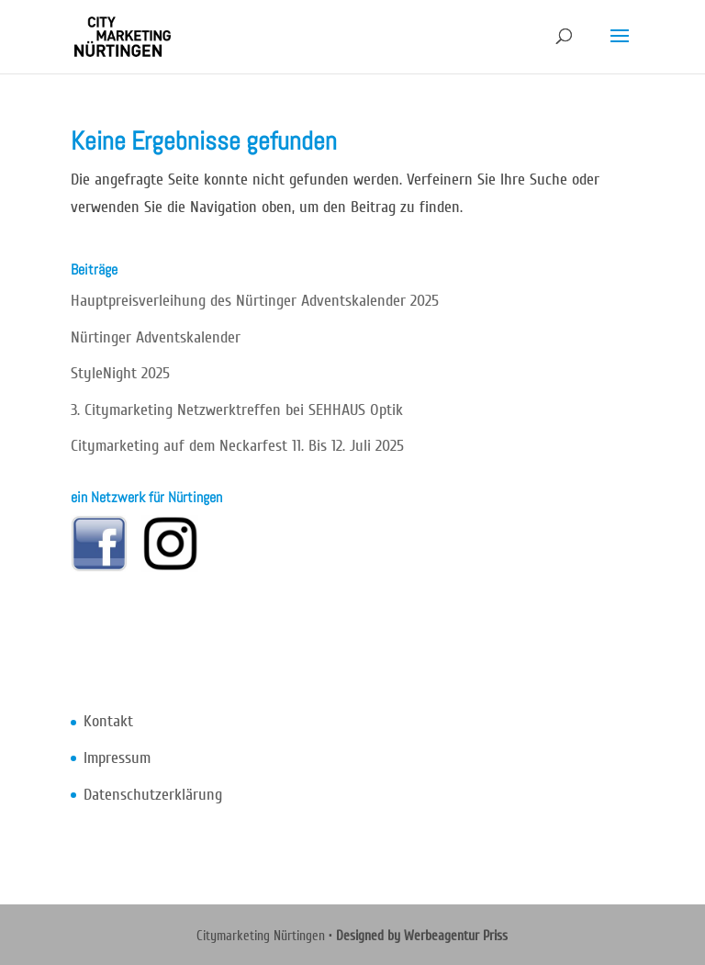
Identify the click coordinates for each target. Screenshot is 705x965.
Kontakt (108, 721)
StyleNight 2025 (120, 373)
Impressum (117, 758)
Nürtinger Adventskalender (156, 337)
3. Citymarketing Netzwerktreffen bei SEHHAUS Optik (237, 410)
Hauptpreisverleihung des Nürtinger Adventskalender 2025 (255, 300)
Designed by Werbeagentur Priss (422, 936)
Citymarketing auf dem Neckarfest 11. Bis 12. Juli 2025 (237, 445)
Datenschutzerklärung (153, 794)
